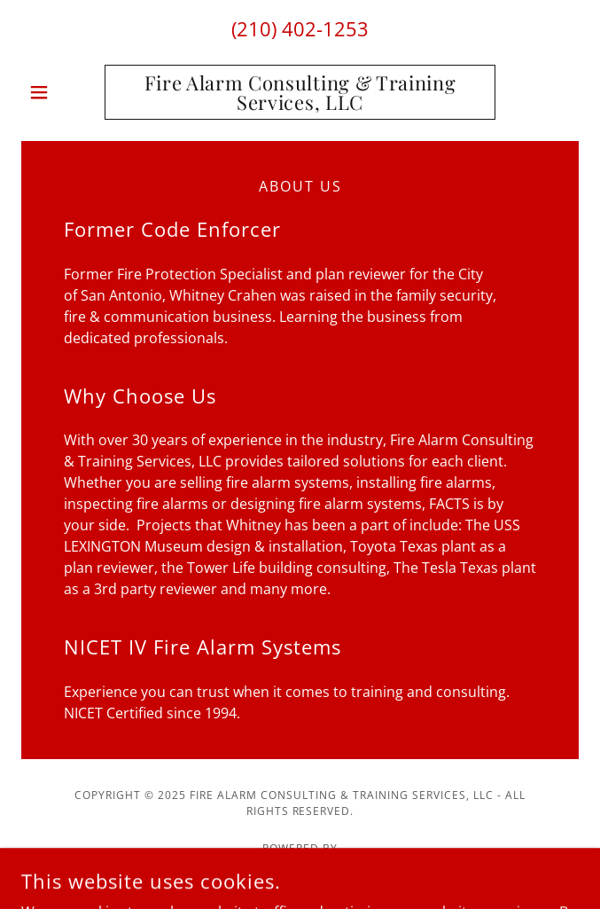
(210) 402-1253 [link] (300, 28)
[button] (63, 92)
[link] (300, 92)
